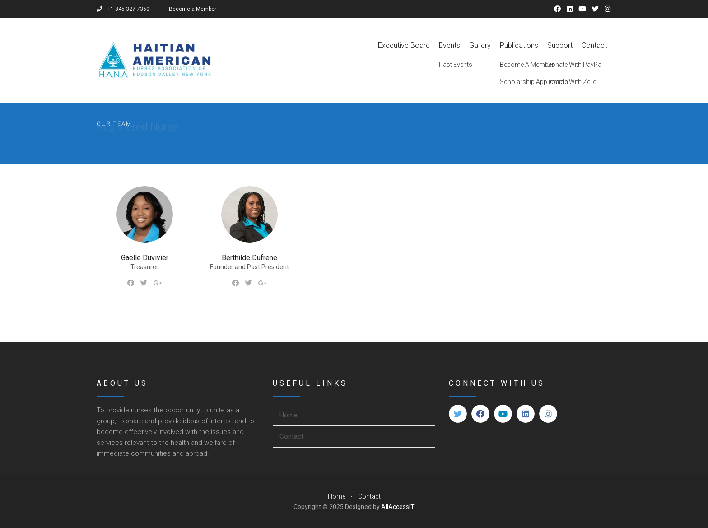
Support (560, 45)
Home (288, 415)
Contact (594, 45)
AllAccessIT (398, 506)
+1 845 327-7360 (123, 9)
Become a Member (192, 9)
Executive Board (404, 45)
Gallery (480, 45)
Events (449, 45)
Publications (519, 45)
